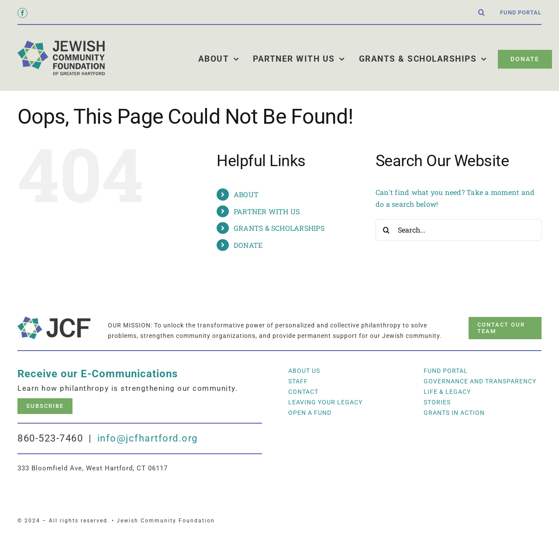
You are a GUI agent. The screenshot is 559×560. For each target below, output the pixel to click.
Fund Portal (446, 370)
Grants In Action (454, 412)
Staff (298, 381)
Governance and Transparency (480, 381)
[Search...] (459, 230)
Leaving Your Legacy (325, 402)
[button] (481, 13)
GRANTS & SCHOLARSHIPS (279, 228)
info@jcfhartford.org (147, 438)
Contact (303, 391)
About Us (304, 370)
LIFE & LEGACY (447, 391)
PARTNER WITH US (267, 211)
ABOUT (246, 194)
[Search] (386, 230)
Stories (437, 402)
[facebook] (22, 13)
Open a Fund (309, 412)
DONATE (248, 245)
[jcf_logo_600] (61, 44)
